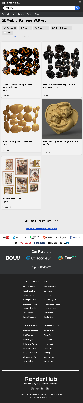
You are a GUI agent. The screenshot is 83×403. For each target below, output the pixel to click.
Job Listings (48, 361)
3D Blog (47, 353)
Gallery (21, 14)
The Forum (48, 348)
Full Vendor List (29, 295)
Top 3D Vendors (29, 291)
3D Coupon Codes (29, 300)
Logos (36, 384)
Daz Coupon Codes (30, 304)
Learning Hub (49, 357)
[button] (80, 2)
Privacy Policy (34, 394)
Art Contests (49, 344)
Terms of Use (24, 394)
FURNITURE (17, 37)
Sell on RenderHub (30, 286)
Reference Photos (30, 344)
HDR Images (28, 339)
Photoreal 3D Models (52, 304)
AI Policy (43, 394)
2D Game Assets (29, 357)
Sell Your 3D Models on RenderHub (41, 229)
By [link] (6, 95)
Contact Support (29, 317)
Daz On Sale (48, 317)
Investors (53, 384)
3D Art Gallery (49, 331)
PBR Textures (28, 335)
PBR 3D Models (50, 308)
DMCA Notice (28, 313)
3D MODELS (7, 37)
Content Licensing (30, 308)
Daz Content (48, 313)
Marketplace (8, 14)
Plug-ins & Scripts (30, 353)
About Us (27, 384)
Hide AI (8, 33)
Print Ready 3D (50, 300)
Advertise (44, 384)
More (38, 14)
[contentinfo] (11, 8)
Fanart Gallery (49, 335)
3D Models (48, 295)
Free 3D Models (50, 286)
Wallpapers (48, 339)
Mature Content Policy (55, 394)
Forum (29, 14)
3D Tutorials (28, 361)
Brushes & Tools (29, 348)
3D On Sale (48, 291)
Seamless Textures (30, 331)
